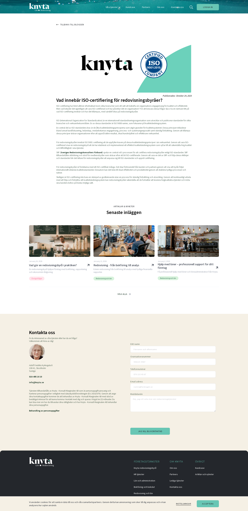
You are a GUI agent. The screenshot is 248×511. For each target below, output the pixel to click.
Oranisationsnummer (140, 356)
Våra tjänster (112, 7)
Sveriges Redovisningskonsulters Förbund (81, 152)
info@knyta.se (36, 382)
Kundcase (200, 468)
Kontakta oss (176, 487)
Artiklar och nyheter (204, 474)
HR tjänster (139, 474)
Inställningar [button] (183, 503)
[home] (40, 7)
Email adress (136, 381)
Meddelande (136, 394)
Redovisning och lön (143, 493)
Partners (174, 474)
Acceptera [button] (208, 503)
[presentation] (154, 420)
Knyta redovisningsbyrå (145, 468)
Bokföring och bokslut (144, 487)
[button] (112, 7)
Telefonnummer (138, 369)
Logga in (208, 7)
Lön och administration (144, 480)
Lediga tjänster (177, 480)
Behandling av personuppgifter (44, 410)
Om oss (173, 468)
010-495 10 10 (35, 376)
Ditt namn (135, 344)
